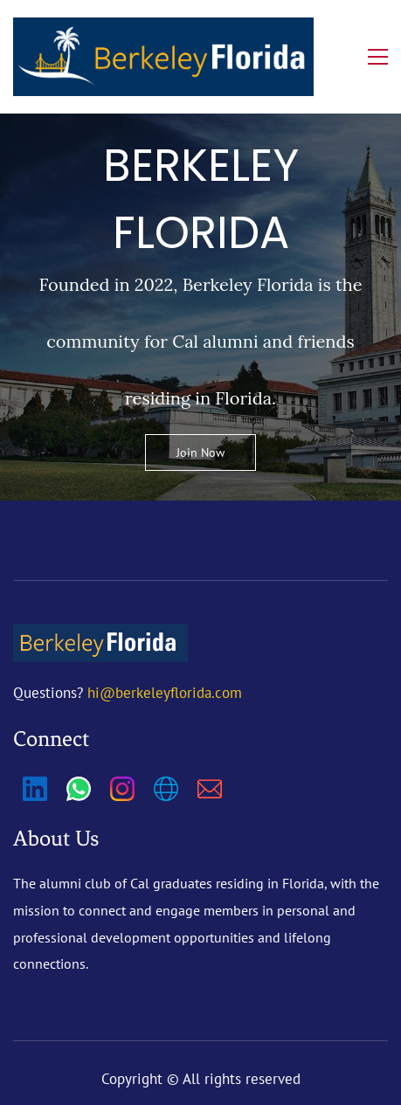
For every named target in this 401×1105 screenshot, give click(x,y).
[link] (100, 636)
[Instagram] (122, 788)
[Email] (209, 788)
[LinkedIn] (34, 788)
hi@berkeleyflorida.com (164, 692)
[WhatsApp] (78, 788)
